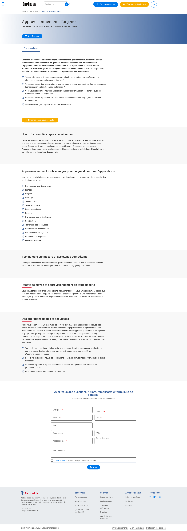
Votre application (81, 505)
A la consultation (31, 57)
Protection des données (156, 528)
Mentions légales (137, 528)
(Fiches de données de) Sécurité (82, 511)
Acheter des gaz (81, 497)
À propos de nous (70, 13)
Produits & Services (32, 13)
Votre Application (51, 13)
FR (154, 4)
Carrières (128, 505)
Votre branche (80, 501)
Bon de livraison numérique (106, 517)
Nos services (34, 20)
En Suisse (129, 501)
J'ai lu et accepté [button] (61, 469)
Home (24, 20)
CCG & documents (120, 528)
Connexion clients (106, 497)
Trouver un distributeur (104, 506)
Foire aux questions (132, 497)
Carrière (84, 13)
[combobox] (56, 4)
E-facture (103, 512)
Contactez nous (106, 501)
